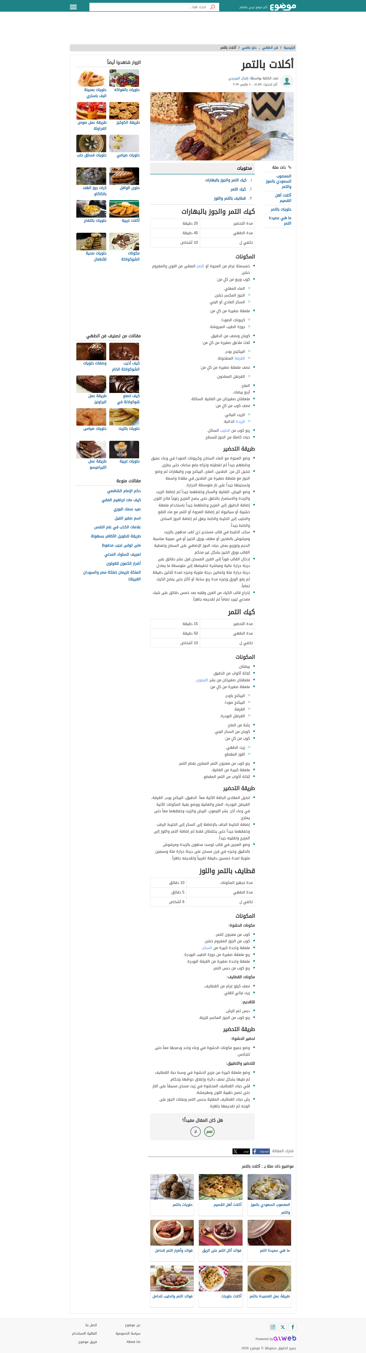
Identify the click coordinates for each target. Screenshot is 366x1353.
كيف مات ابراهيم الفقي (121, 500)
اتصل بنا (91, 1325)
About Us (133, 1342)
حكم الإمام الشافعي (124, 491)
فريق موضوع (87, 1342)
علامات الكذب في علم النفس (117, 527)
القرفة (240, 358)
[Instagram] (273, 1327)
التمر (200, 266)
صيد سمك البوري (127, 509)
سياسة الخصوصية (128, 1333)
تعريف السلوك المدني (122, 554)
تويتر (246, 1151)
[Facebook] (292, 1327)
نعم (209, 1131)
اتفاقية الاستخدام (84, 1333)
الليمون (202, 680)
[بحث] (212, 7)
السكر (207, 947)
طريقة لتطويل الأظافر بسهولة (116, 536)
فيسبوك (264, 1151)
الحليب (225, 430)
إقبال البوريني (238, 78)
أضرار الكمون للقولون (123, 563)
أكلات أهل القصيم (283, 198)
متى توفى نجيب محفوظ (121, 545)
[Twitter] (282, 1327)
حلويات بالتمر (281, 209)
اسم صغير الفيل (128, 518)
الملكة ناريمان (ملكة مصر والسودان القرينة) (112, 576)
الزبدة (240, 421)
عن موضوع (132, 1325)
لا (195, 1131)
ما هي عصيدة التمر (280, 220)
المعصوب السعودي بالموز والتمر (278, 181)
